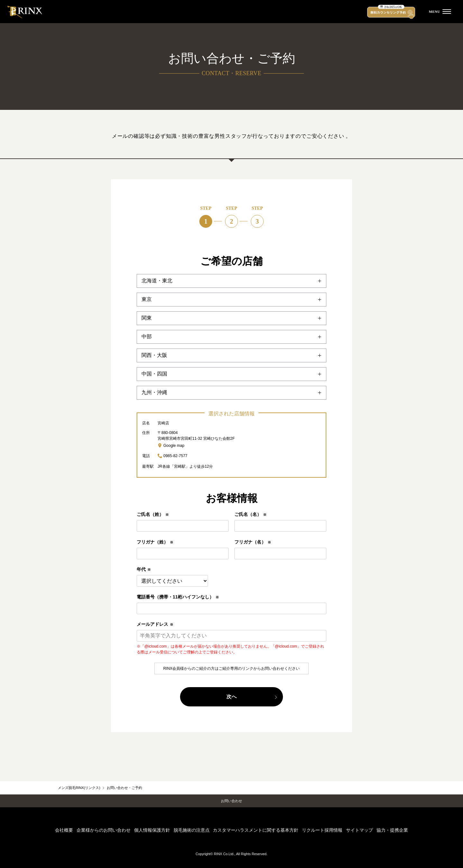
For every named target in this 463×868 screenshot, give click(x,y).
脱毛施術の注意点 (192, 830)
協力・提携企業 (392, 830)
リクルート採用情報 (322, 830)
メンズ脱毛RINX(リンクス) (79, 788)
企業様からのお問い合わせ (104, 830)
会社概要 (64, 830)
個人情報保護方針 (152, 830)
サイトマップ (359, 830)
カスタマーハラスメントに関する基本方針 (255, 830)
